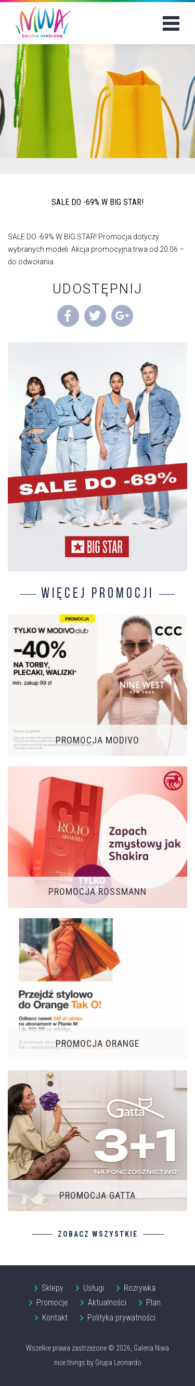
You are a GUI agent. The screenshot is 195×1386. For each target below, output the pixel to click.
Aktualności (107, 1302)
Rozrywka (139, 1288)
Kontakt (55, 1318)
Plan (153, 1302)
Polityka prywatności (121, 1318)
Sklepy (52, 1288)
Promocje (52, 1302)
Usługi (93, 1288)
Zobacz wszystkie (98, 1234)
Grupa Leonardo (118, 1362)
